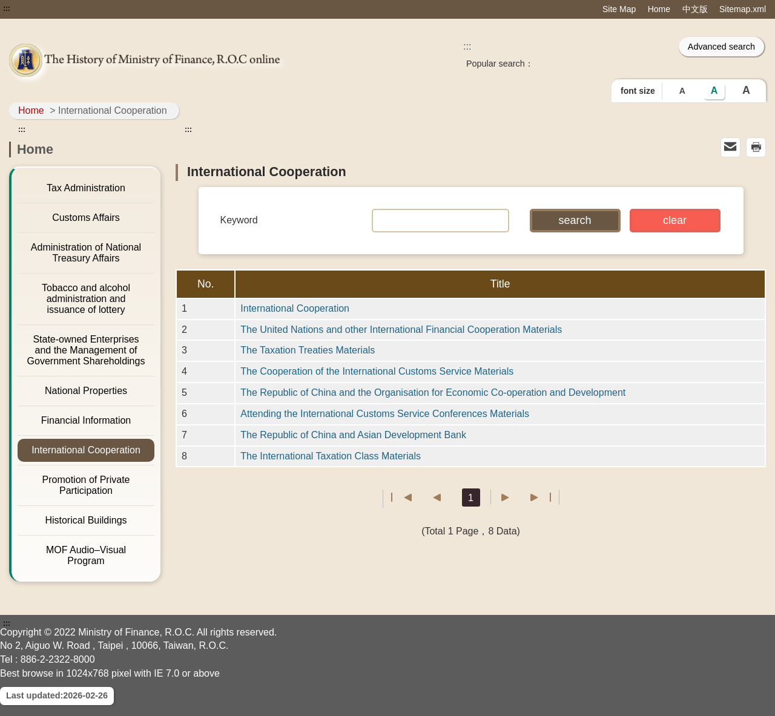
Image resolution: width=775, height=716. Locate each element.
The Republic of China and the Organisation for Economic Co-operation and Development (432, 392)
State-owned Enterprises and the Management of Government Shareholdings (86, 350)
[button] (575, 220)
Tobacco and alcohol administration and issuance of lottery (86, 299)
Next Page (511, 497)
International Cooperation (85, 450)
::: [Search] (467, 46)
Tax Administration (86, 188)
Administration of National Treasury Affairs (86, 252)
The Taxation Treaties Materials (307, 350)
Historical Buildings (86, 520)
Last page (540, 497)
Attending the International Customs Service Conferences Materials (384, 414)
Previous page (431, 497)
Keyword (239, 220)
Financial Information (86, 420)
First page (402, 497)
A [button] (682, 91)
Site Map (619, 9)
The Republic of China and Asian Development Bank (353, 435)
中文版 (695, 9)
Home (659, 9)
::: (6, 8)
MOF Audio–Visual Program (86, 555)
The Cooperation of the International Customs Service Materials (376, 371)
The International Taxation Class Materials (330, 456)
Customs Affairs (86, 217)
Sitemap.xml (742, 9)
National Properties (86, 391)
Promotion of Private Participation (86, 485)
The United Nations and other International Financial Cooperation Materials (401, 329)
